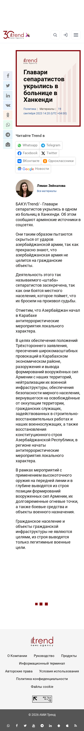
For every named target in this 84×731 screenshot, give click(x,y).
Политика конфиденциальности (42, 679)
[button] (8, 76)
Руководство (44, 656)
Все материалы (46, 191)
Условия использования (59, 671)
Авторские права (18, 671)
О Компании (17, 656)
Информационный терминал (42, 663)
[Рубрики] (76, 34)
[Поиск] (55, 34)
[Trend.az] (16, 35)
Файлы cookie (42, 687)
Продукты (69, 656)
